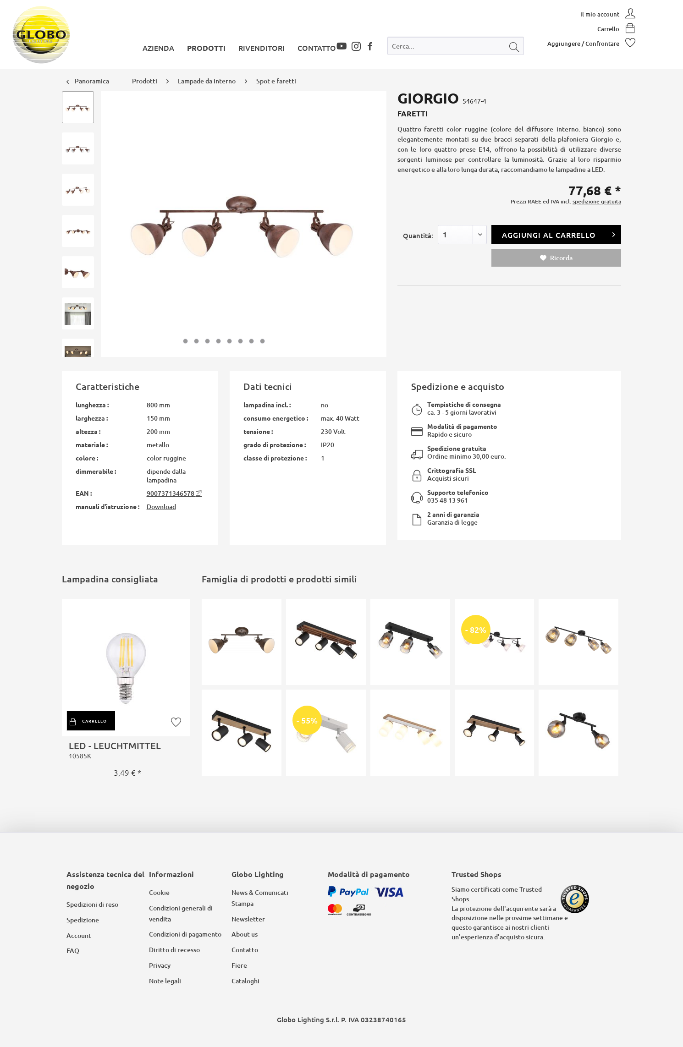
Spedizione (82, 919)
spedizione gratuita (597, 201)
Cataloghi (245, 980)
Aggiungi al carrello (559, 233)
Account (78, 935)
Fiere (239, 965)
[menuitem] (455, 48)
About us (244, 934)
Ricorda (556, 257)
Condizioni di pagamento (185, 934)
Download (161, 506)
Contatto (244, 949)
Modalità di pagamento (462, 426)
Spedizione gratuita (456, 448)
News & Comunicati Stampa (259, 898)
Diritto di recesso (174, 949)
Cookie (159, 892)
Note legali (165, 980)
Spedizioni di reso (92, 904)
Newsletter (248, 919)
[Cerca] (514, 46)
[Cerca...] (455, 46)
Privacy (160, 965)
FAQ (72, 950)
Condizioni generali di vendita (181, 913)
